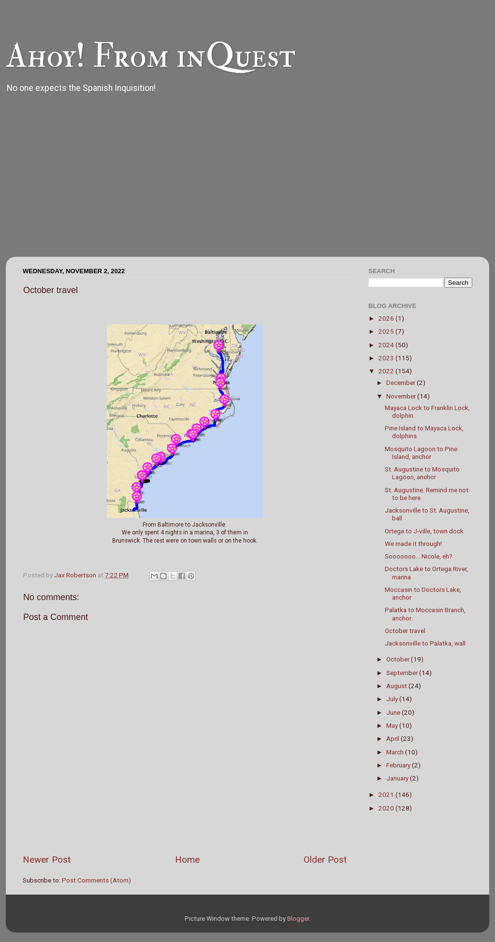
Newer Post (47, 859)
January (398, 778)
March (395, 752)
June (394, 712)
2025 (387, 331)
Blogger (298, 918)
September (402, 673)
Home (187, 859)
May (392, 725)
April (393, 738)
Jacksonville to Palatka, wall (425, 643)
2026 (387, 318)
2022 (387, 371)
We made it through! (413, 543)
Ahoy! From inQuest (150, 56)
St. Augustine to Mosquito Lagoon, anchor (422, 473)
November (401, 396)
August (397, 686)
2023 (387, 358)
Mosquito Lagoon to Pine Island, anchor (421, 452)
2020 (387, 808)
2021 (387, 794)
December (401, 382)
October (398, 659)
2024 (387, 345)
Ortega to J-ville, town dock (424, 531)
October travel (405, 630)
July (392, 699)
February (399, 765)
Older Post (325, 859)
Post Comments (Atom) (96, 880)
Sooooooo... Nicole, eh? (418, 556)
